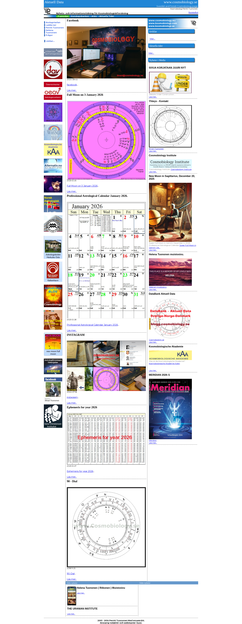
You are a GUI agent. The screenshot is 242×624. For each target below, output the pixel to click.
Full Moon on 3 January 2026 (82, 185)
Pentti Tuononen (55, 28)
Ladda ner (51, 25)
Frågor (49, 35)
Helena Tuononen (51, 31)
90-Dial (71, 573)
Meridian (153, 440)
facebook (72, 84)
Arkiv (93, 16)
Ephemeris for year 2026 (80, 471)
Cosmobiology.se (156, 340)
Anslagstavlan (53, 22)
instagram (72, 397)
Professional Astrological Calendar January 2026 (92, 324)
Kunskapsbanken (80, 16)
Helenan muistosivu (158, 287)
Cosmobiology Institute (181, 169)
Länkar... (50, 41)
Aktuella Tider (106, 16)
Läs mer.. (72, 90)
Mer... (152, 38)
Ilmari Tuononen (156, 148)
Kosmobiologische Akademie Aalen (164, 363)
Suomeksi (193, 12)
